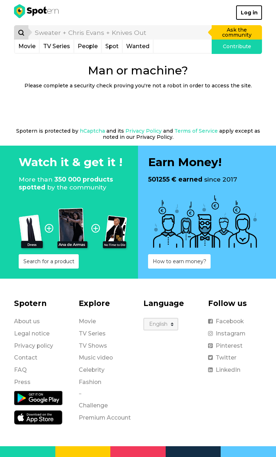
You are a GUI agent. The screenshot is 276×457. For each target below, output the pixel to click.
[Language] (160, 324)
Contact (25, 357)
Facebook (226, 321)
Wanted (138, 46)
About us (27, 321)
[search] (120, 32)
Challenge (93, 405)
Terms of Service (196, 131)
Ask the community (237, 32)
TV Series (56, 46)
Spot (112, 46)
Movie (27, 46)
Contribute (237, 46)
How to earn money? (179, 261)
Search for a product (48, 261)
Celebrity (92, 369)
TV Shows (93, 345)
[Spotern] (37, 12)
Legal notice (32, 333)
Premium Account (105, 417)
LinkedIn (224, 369)
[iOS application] (38, 416)
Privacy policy (33, 345)
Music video (96, 357)
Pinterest (225, 345)
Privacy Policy (143, 131)
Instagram (226, 333)
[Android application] (38, 397)
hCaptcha (92, 131)
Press (22, 382)
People (88, 46)
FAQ (20, 369)
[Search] (21, 32)
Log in (249, 12)
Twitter (222, 357)
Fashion (90, 382)
